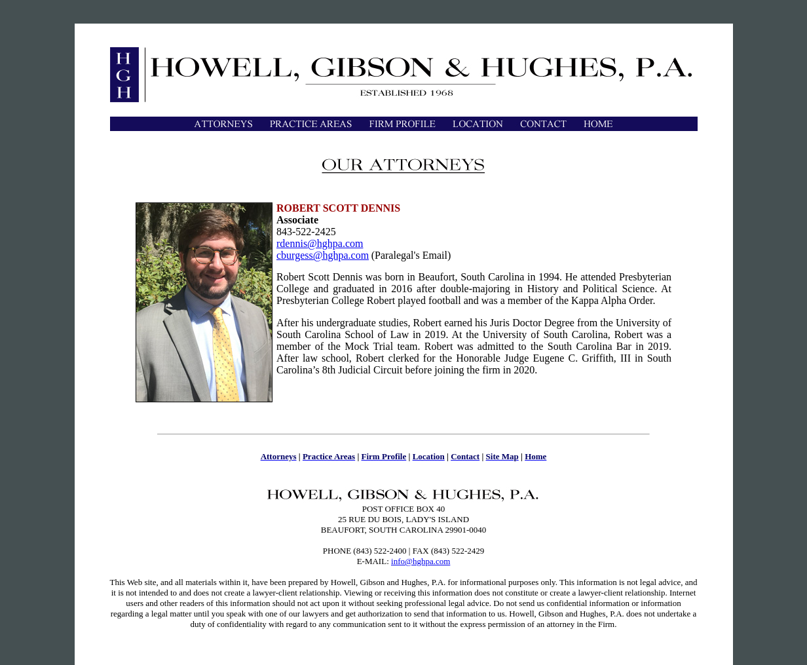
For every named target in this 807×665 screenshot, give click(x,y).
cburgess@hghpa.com (322, 255)
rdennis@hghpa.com (319, 243)
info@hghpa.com (420, 561)
